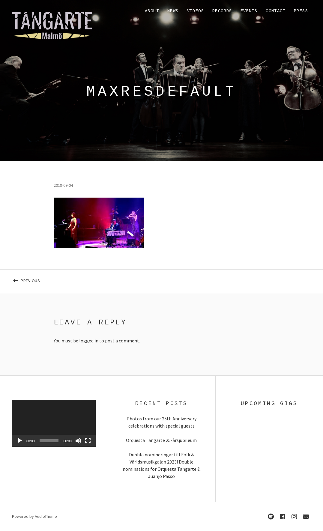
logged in (88, 341)
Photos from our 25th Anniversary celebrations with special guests (161, 422)
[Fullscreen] (88, 441)
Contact (276, 11)
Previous (84, 279)
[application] (54, 423)
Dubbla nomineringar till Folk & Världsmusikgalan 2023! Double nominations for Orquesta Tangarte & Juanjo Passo (161, 465)
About (152, 11)
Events (249, 11)
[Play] (20, 441)
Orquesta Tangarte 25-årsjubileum (161, 440)
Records (222, 11)
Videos (195, 11)
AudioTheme (46, 516)
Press (301, 11)
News (173, 11)
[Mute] (78, 441)
